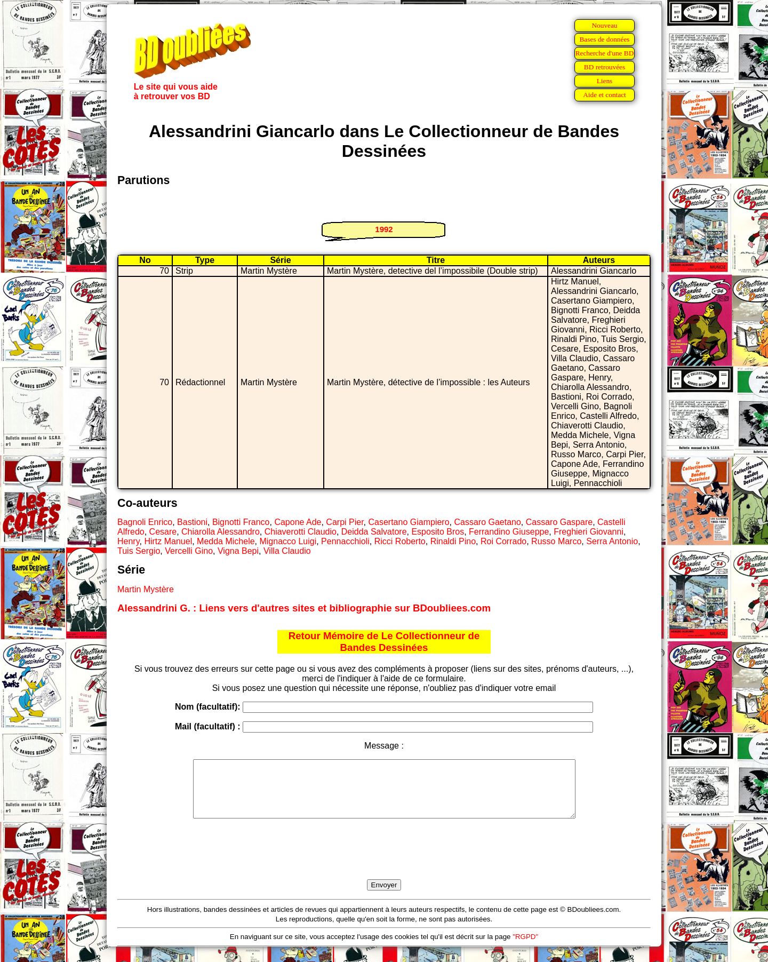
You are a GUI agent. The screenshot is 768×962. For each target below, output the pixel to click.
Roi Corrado (503, 541)
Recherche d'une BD (604, 53)
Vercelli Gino (189, 550)
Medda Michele (226, 541)
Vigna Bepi (238, 550)
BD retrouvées (604, 67)
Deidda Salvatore (374, 531)
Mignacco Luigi (287, 541)
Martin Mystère (145, 589)
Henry (128, 541)
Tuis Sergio (138, 550)
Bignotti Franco (241, 522)
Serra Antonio (612, 541)
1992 (384, 229)
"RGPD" (525, 948)
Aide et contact (604, 95)
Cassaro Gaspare (559, 522)
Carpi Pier (344, 522)
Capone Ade (297, 522)
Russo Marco (556, 541)
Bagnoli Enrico (144, 522)
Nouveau (604, 25)
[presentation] (384, 861)
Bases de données (604, 39)
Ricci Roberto (400, 541)
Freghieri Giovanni (588, 531)
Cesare (163, 531)
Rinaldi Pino (453, 541)
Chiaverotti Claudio (301, 531)
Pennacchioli (345, 541)
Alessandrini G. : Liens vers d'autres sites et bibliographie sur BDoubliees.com (304, 608)
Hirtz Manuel (168, 541)
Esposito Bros (437, 531)
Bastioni (192, 522)
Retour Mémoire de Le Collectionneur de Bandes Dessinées (384, 641)
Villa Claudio (287, 550)
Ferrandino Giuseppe (509, 531)
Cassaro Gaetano (487, 522)
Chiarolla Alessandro (220, 531)
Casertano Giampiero (408, 522)
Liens (605, 81)
